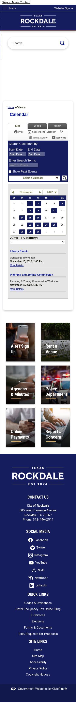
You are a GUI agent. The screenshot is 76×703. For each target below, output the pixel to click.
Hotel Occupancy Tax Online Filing (38, 609)
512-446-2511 (43, 519)
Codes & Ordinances (38, 603)
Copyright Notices (38, 674)
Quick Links (38, 594)
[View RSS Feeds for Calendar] (62, 132)
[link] (63, 8)
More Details (17, 265)
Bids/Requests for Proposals (38, 634)
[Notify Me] (58, 137)
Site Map (38, 656)
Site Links (38, 641)
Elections (38, 621)
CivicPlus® (59, 689)
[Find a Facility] (37, 137)
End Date (34, 149)
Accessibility (38, 662)
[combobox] (17, 154)
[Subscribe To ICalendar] (41, 132)
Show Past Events (24, 171)
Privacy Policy (38, 668)
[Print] (18, 132)
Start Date (15, 149)
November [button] (26, 192)
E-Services (38, 615)
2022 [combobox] (50, 192)
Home (11, 107)
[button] (62, 43)
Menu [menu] (12, 8)
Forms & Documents (38, 627)
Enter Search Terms (22, 160)
